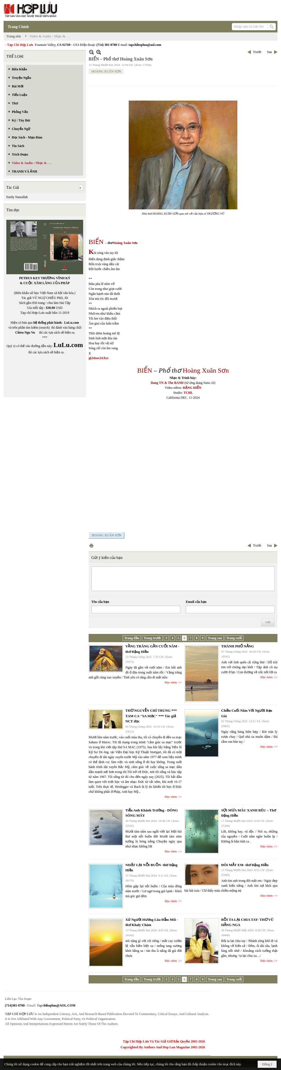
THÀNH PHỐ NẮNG (237, 646)
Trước (257, 52)
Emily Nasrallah (17, 197)
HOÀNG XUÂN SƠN (106, 71)
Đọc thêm (171, 682)
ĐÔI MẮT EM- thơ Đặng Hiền (244, 865)
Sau (269, 52)
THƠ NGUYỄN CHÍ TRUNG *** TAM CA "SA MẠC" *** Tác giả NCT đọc (151, 715)
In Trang (91, 545)
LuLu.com (71, 323)
